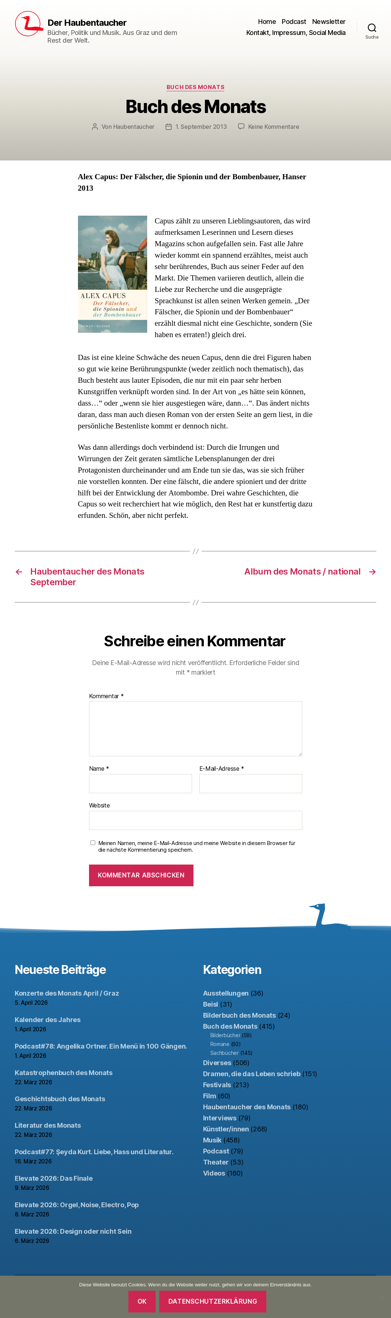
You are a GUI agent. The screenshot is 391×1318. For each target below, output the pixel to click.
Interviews (220, 1118)
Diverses (217, 1063)
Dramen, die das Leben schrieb (252, 1074)
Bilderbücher (225, 1035)
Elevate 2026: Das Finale (54, 1178)
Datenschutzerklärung (212, 1301)
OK (142, 1301)
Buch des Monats (195, 87)
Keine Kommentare (273, 126)
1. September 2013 (201, 126)
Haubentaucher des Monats (247, 1107)
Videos (214, 1173)
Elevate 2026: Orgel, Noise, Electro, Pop (77, 1205)
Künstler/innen (226, 1129)
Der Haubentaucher (87, 22)
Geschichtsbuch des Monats (60, 1099)
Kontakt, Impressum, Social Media (296, 32)
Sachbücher (224, 1053)
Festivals (217, 1085)
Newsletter (329, 21)
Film (209, 1096)
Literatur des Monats (48, 1125)
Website (99, 805)
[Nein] (381, 1297)
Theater (216, 1162)
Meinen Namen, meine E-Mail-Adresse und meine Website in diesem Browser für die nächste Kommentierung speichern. (196, 847)
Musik (212, 1140)
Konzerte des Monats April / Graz (67, 993)
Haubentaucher (134, 126)
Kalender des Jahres (48, 1020)
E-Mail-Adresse (222, 769)
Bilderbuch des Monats (239, 1015)
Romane (220, 1044)
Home (267, 21)
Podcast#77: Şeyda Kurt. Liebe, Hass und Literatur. (94, 1152)
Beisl (210, 1004)
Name (99, 769)
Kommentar (106, 696)
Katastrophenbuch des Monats (64, 1073)
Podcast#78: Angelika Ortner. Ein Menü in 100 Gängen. (101, 1046)
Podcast (294, 21)
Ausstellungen (226, 993)
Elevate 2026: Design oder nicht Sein (73, 1231)
